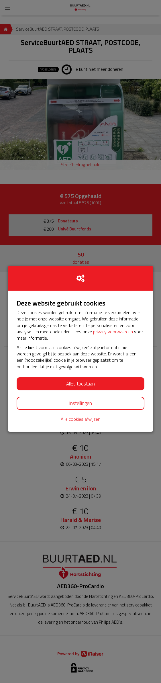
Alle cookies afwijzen (80, 419)
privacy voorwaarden (113, 331)
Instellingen (80, 403)
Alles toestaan (80, 384)
